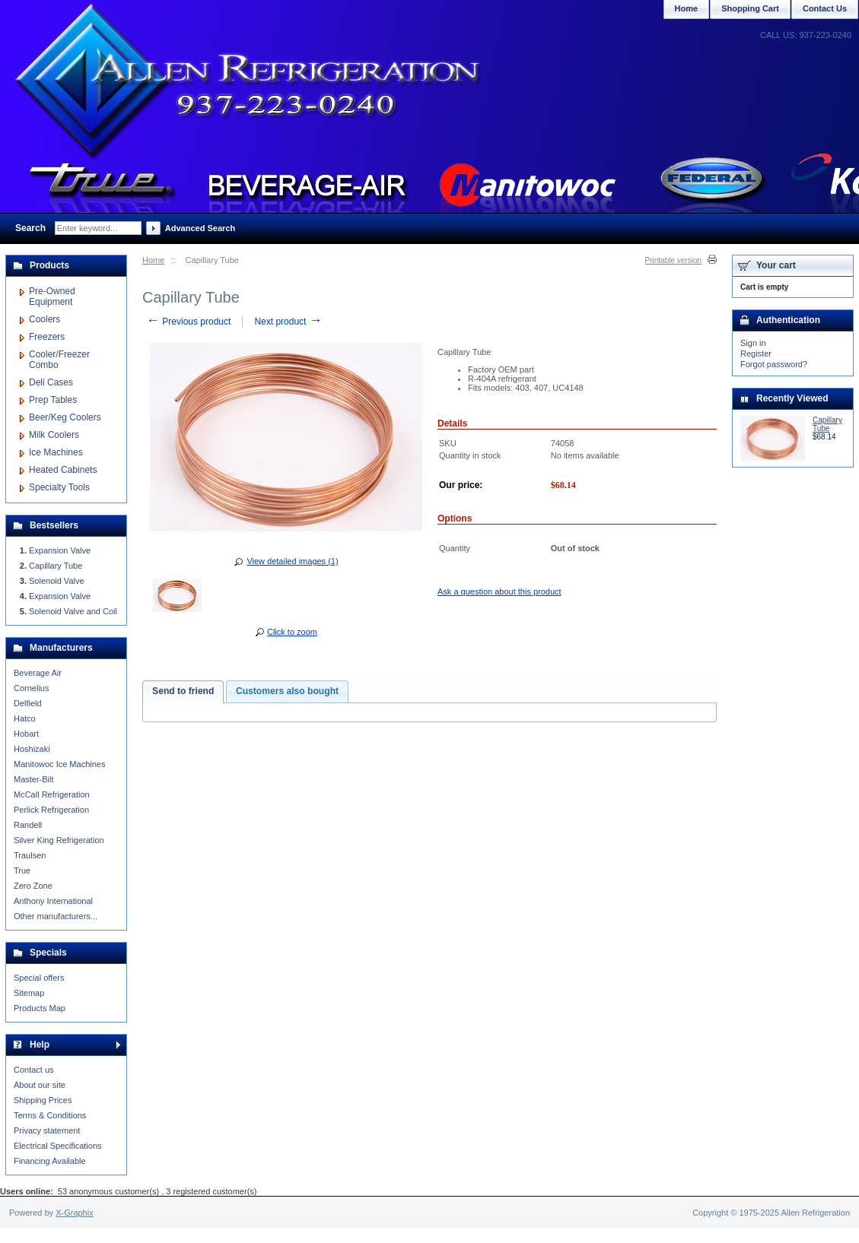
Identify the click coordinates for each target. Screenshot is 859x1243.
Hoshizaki (32, 748)
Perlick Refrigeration (51, 809)
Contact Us (825, 8)
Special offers (39, 977)
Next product (288, 321)
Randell (28, 824)
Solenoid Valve (56, 580)
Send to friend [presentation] (183, 691)
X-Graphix (75, 1212)
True (22, 870)
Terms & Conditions (50, 1115)
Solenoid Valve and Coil (73, 611)
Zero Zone (33, 885)
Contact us (34, 1069)
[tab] (183, 691)
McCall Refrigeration (52, 794)
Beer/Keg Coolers (65, 417)
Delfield (28, 703)
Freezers (47, 336)
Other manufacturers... (55, 916)
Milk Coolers (54, 435)
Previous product (188, 321)
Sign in (753, 342)
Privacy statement (47, 1130)
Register (756, 353)
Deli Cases (51, 382)
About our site (39, 1084)
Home (153, 260)
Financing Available (50, 1160)
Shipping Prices (43, 1100)
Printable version (673, 260)
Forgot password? (773, 364)
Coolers (44, 319)
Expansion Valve (60, 550)
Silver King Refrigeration (59, 840)
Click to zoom (292, 631)
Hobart (26, 733)
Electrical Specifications (58, 1145)
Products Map (39, 1008)
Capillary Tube (55, 565)
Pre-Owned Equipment (52, 296)
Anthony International (53, 900)
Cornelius (31, 688)
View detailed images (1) (292, 561)
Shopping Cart (750, 8)
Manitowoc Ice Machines (59, 764)
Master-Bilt (34, 779)
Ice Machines (56, 452)
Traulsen (30, 855)
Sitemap (29, 992)
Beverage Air (38, 672)
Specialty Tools (59, 487)
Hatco (25, 718)
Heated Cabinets (63, 470)
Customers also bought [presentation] (287, 691)
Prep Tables (53, 400)
